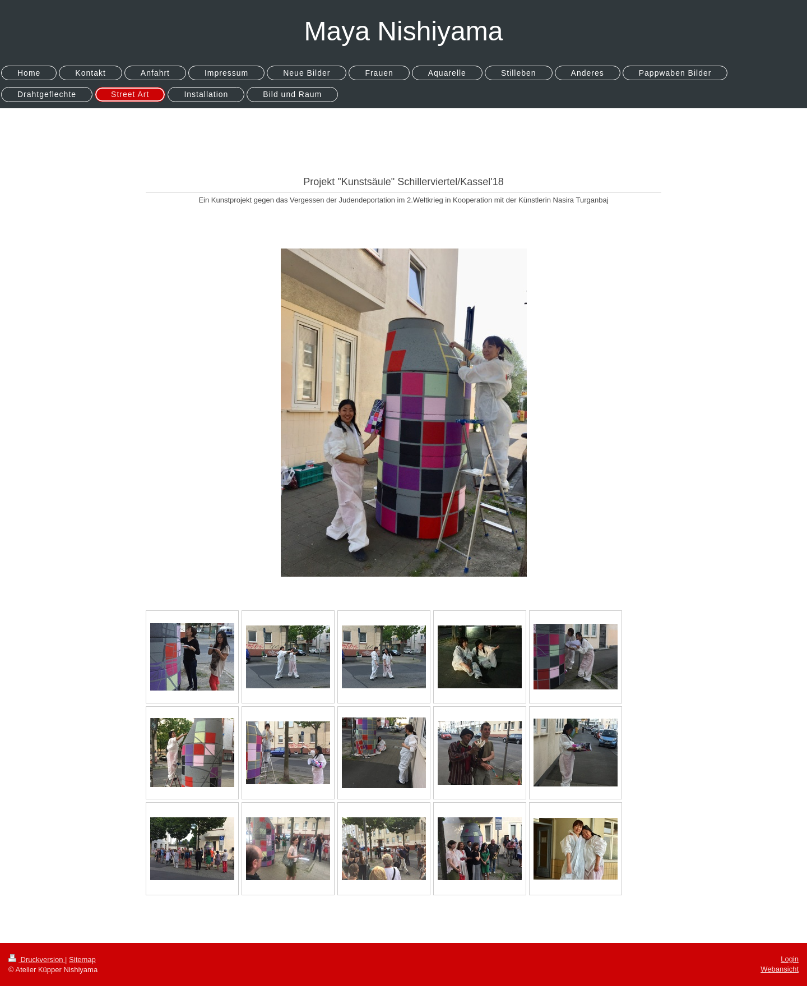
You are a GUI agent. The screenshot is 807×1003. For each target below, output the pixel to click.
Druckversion (36, 959)
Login (790, 959)
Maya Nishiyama (403, 31)
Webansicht (779, 969)
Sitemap (82, 959)
